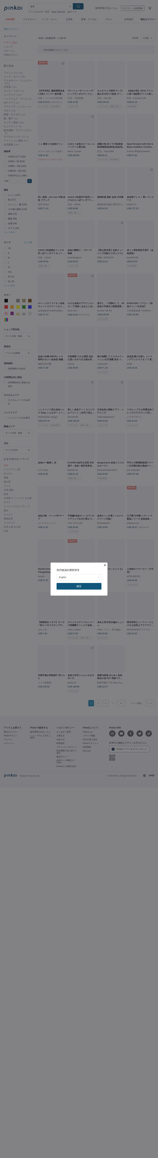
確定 (79, 586)
